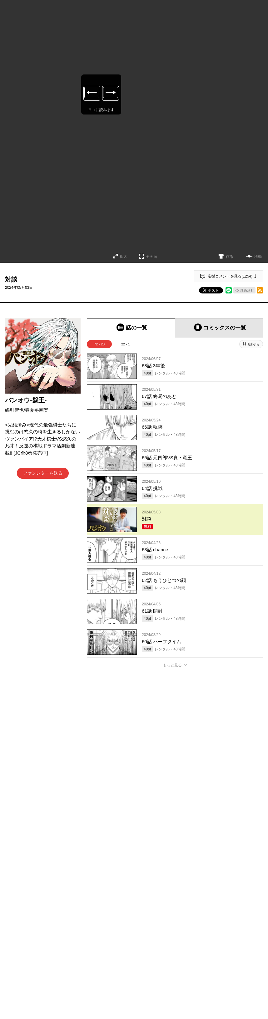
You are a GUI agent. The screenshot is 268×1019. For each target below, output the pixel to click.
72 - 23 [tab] (99, 344)
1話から (253, 344)
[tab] (131, 328)
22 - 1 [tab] (125, 344)
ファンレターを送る (42, 473)
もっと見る (172, 665)
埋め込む (247, 290)
